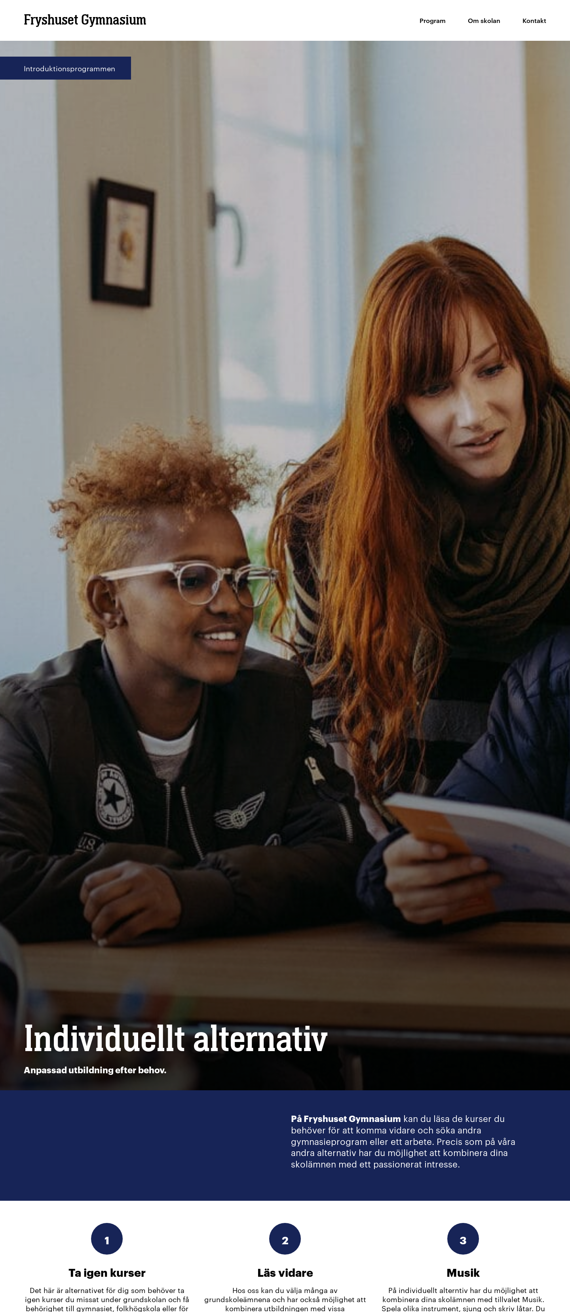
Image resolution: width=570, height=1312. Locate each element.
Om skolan (484, 20)
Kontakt (534, 20)
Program (433, 20)
